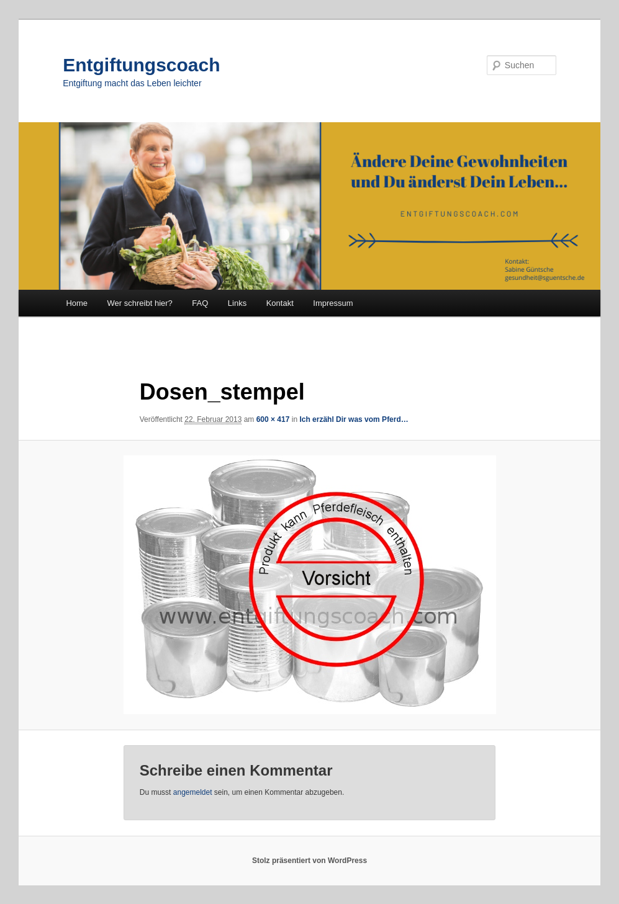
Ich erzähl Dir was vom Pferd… (353, 419)
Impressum (333, 303)
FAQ (200, 303)
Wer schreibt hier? (140, 303)
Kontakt (280, 303)
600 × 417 (273, 419)
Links (237, 303)
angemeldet (192, 792)
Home (77, 303)
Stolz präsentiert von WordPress (309, 860)
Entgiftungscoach (141, 65)
